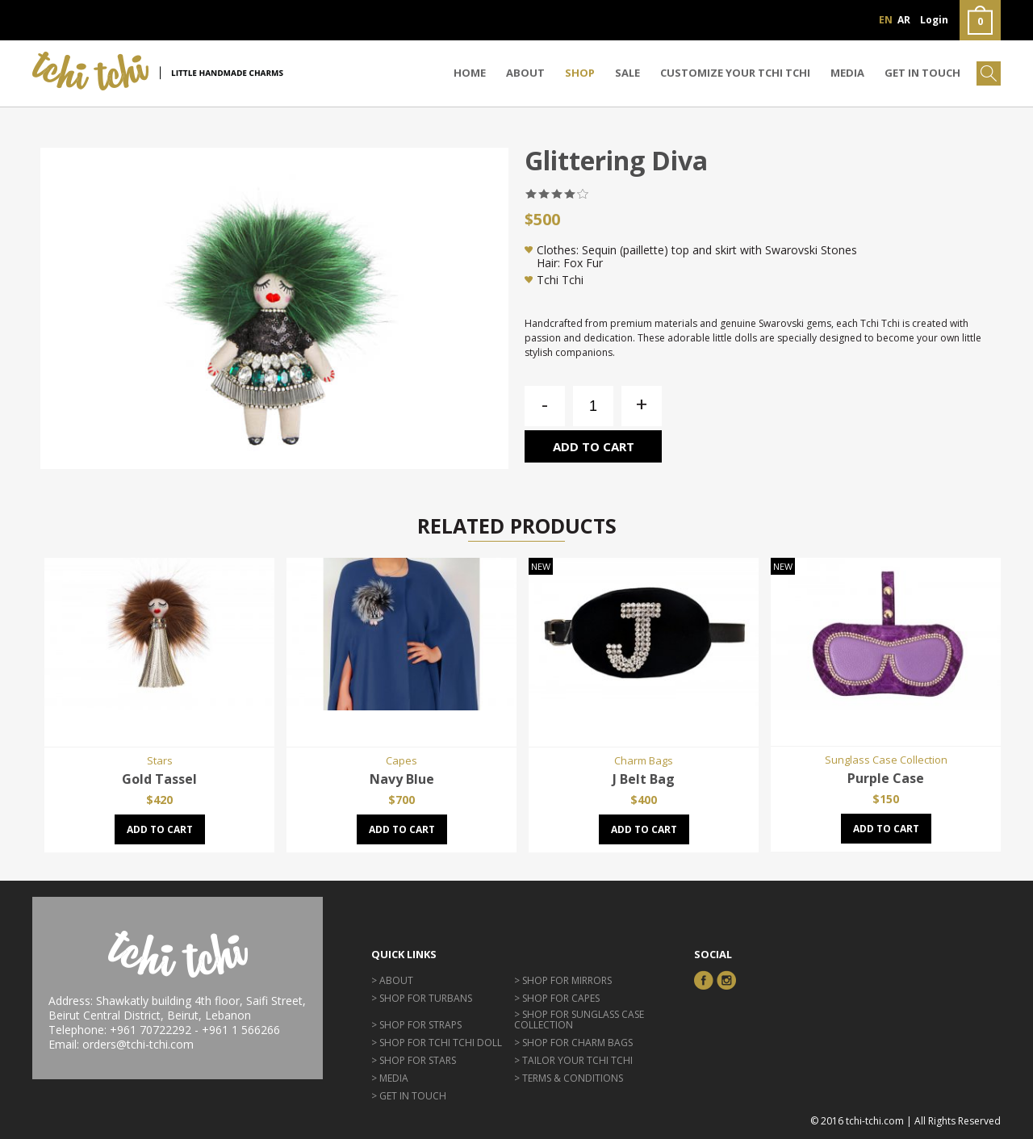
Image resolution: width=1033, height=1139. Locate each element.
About (525, 72)
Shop (580, 72)
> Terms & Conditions (568, 1078)
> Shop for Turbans (421, 998)
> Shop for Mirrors (563, 980)
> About (392, 980)
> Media (389, 1078)
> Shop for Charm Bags (573, 1042)
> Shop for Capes (557, 998)
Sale (627, 72)
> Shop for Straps (416, 1025)
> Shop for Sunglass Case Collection (579, 1019)
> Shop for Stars (413, 1060)
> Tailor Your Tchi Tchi (573, 1060)
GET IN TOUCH (922, 72)
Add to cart (593, 446)
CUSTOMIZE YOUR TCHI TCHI (735, 72)
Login (934, 20)
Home (470, 72)
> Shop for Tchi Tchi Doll (436, 1042)
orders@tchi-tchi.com (138, 1044)
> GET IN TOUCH (408, 1096)
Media (847, 72)
